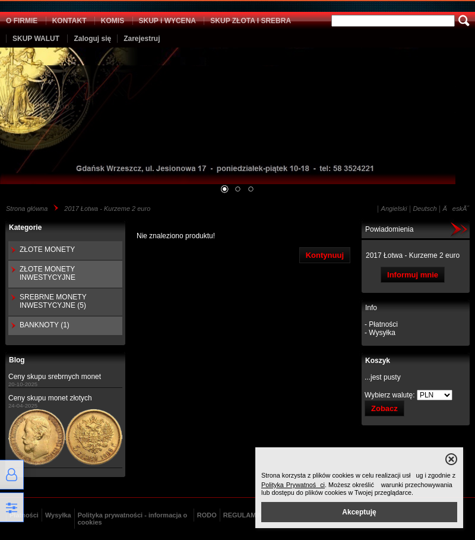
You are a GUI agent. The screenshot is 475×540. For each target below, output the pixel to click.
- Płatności (381, 324)
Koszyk (377, 360)
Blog (17, 360)
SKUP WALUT (35, 38)
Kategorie (25, 227)
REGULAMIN (243, 515)
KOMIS (112, 21)
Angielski (394, 208)
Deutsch (424, 208)
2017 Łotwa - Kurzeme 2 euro (107, 208)
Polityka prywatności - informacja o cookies (133, 518)
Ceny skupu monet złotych (50, 398)
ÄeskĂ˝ (456, 208)
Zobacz (384, 408)
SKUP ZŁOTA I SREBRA (250, 21)
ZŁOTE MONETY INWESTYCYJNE (47, 273)
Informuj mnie (412, 274)
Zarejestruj (142, 38)
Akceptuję (359, 512)
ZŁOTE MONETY (47, 249)
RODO (207, 515)
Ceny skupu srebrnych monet (54, 376)
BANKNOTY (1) (44, 325)
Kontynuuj (325, 255)
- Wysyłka (380, 333)
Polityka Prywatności (293, 484)
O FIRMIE (21, 21)
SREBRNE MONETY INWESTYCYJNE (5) (53, 301)
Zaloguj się (92, 38)
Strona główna (27, 208)
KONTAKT (69, 21)
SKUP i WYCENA (167, 21)
